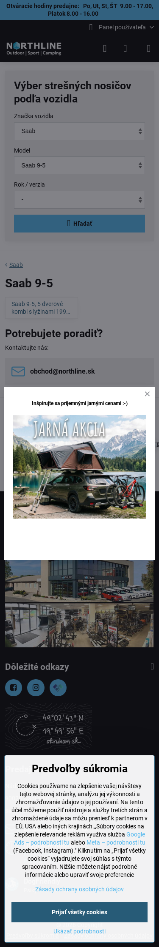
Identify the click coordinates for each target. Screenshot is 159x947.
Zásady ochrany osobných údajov (79, 889)
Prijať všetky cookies (79, 912)
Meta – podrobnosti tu (115, 842)
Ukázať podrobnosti (79, 931)
